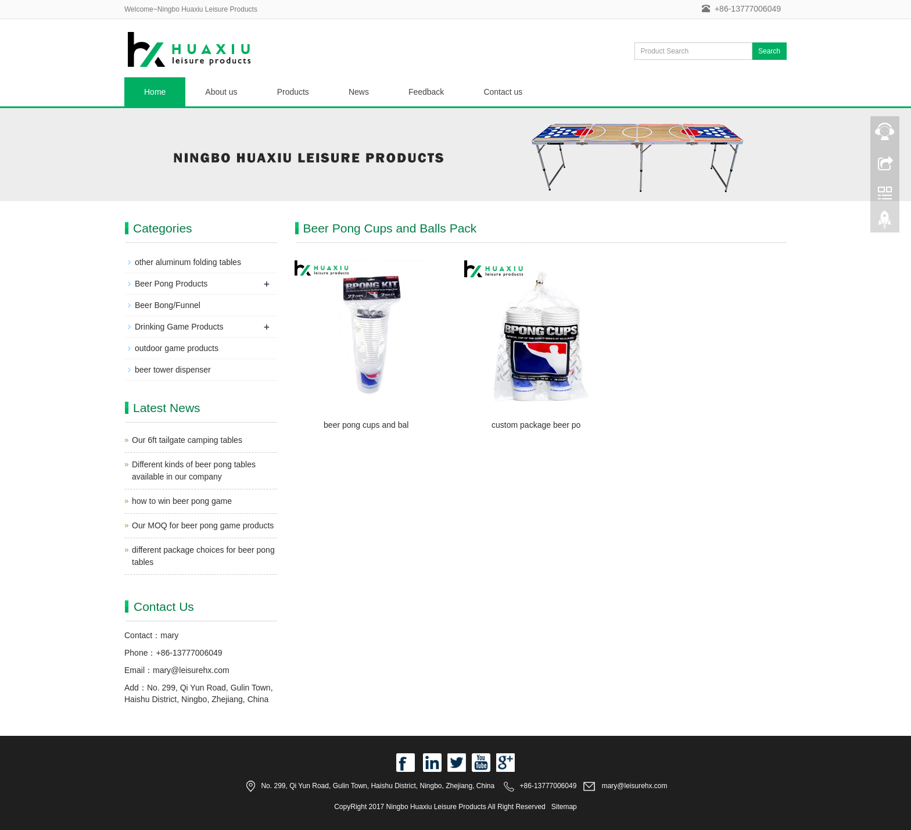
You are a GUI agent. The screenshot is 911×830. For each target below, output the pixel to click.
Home (155, 91)
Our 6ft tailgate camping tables (187, 440)
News (359, 91)
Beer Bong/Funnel (167, 305)
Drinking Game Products (179, 326)
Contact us (502, 91)
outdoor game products (176, 348)
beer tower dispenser (173, 369)
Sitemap (564, 807)
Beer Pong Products (171, 283)
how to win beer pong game (182, 501)
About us (221, 91)
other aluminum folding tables (188, 262)
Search (769, 51)
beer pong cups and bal (366, 425)
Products (293, 91)
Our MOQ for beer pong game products (203, 525)
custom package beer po (536, 425)
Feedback (426, 91)
